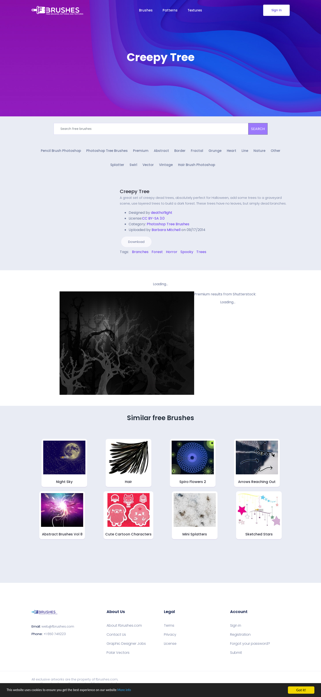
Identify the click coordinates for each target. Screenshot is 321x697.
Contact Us (116, 636)
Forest (157, 253)
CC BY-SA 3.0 (153, 219)
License (170, 645)
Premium (140, 151)
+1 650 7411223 (54, 635)
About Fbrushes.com (124, 627)
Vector (148, 166)
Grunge (215, 151)
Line (245, 151)
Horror (171, 253)
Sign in (235, 627)
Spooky (186, 253)
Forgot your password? (250, 645)
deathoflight (161, 214)
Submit (236, 654)
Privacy (170, 636)
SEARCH (258, 128)
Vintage (166, 166)
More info (135, 690)
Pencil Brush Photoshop (61, 151)
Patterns (170, 10)
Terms (169, 627)
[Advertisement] (161, 77)
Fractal (197, 151)
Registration (240, 636)
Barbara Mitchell (166, 231)
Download (136, 243)
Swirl (133, 166)
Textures (195, 10)
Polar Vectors (118, 654)
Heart (231, 151)
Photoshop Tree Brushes (107, 151)
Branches (140, 253)
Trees (201, 253)
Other (275, 151)
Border (180, 151)
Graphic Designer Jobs (126, 645)
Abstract (161, 151)
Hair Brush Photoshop (196, 166)
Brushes (146, 10)
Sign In (276, 10)
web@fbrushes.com (57, 627)
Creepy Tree (134, 193)
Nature (259, 151)
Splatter (117, 166)
